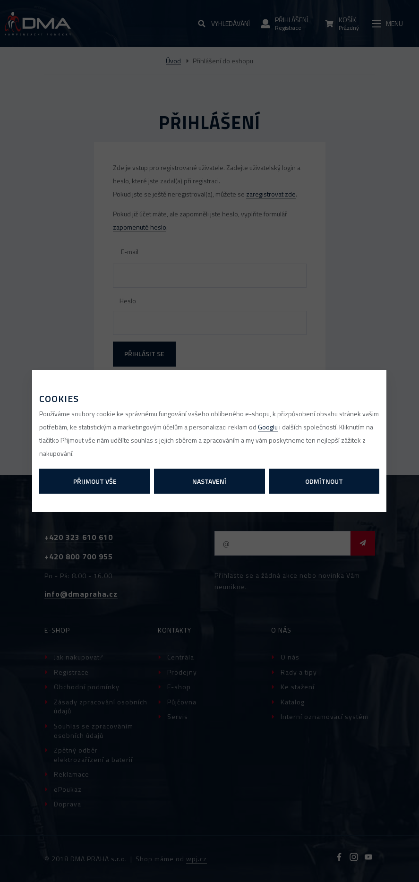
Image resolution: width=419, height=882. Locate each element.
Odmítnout (324, 481)
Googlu (268, 427)
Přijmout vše (95, 481)
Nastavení (209, 481)
